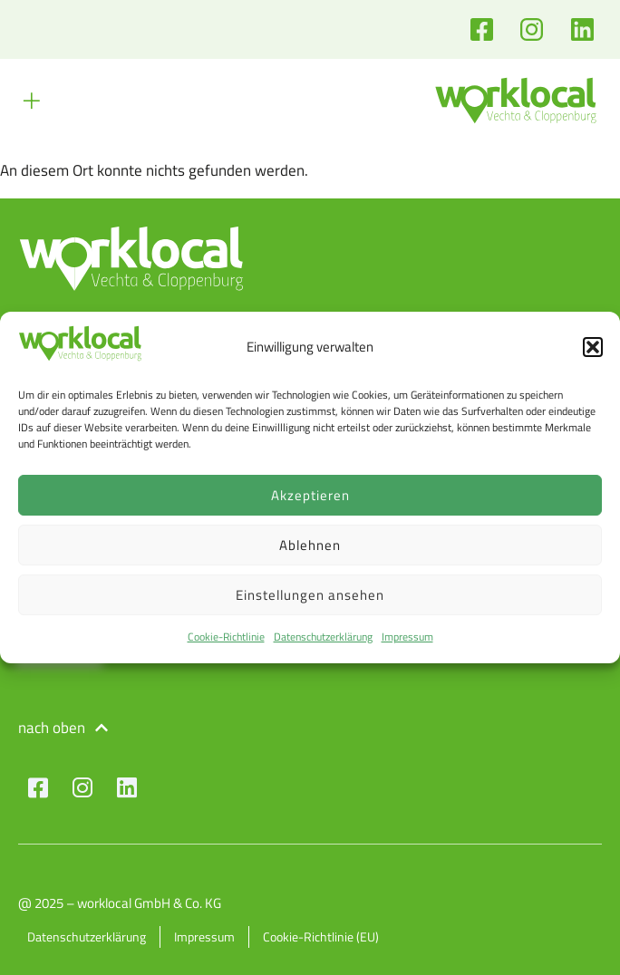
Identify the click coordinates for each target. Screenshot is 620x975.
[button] (593, 347)
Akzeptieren (310, 495)
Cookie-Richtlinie (226, 636)
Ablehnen (310, 545)
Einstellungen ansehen (310, 594)
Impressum (407, 636)
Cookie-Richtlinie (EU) (321, 936)
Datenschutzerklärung (323, 636)
